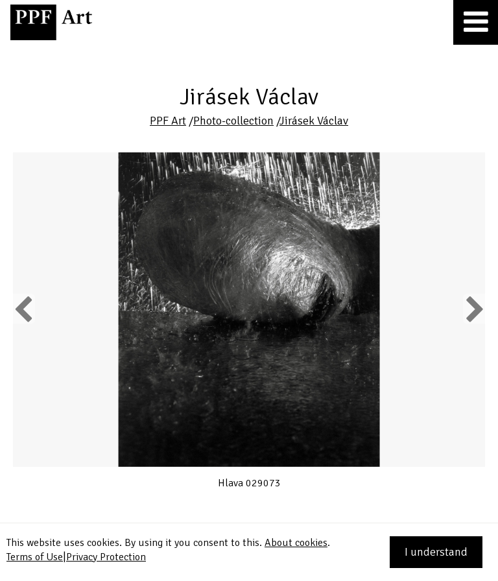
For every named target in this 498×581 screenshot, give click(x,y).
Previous (24, 308)
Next (474, 308)
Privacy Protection (106, 557)
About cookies (296, 542)
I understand (436, 552)
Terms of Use (34, 557)
